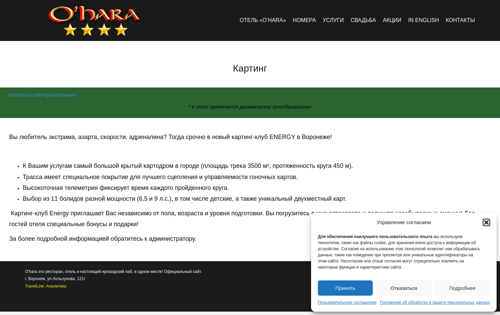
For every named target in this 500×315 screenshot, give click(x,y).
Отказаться (403, 288)
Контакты (460, 20)
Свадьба (363, 20)
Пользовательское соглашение (347, 302)
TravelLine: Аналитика (45, 286)
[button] (486, 222)
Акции (392, 20)
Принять (345, 288)
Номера (304, 20)
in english (423, 20)
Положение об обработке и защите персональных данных (435, 302)
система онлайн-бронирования (41, 95)
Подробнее (462, 288)
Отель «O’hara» (263, 20)
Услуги (333, 20)
